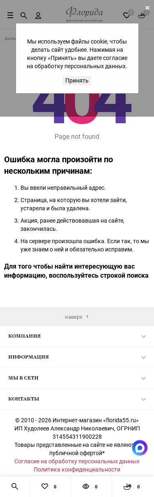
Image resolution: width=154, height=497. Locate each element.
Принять (77, 80)
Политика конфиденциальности (77, 469)
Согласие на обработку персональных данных (77, 461)
